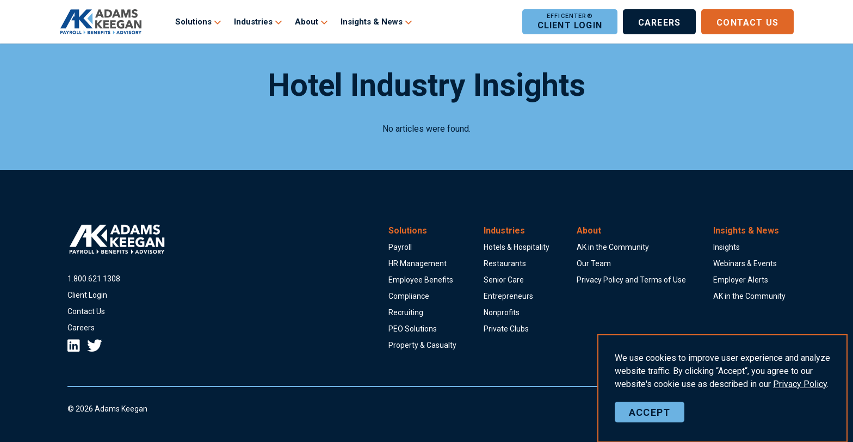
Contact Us (747, 21)
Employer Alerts (740, 279)
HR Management (417, 263)
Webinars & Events (745, 263)
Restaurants (505, 263)
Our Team (594, 263)
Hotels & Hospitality (516, 247)
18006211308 (93, 278)
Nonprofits (502, 312)
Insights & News (372, 22)
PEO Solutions (412, 328)
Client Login (569, 21)
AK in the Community (613, 247)
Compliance (408, 296)
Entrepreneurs (508, 296)
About (306, 22)
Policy (800, 421)
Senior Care (504, 279)
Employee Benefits (420, 279)
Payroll (400, 247)
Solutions (193, 22)
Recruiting (405, 312)
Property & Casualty (422, 345)
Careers (659, 21)
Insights (726, 247)
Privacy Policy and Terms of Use (631, 279)
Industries (253, 22)
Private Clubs (506, 328)
